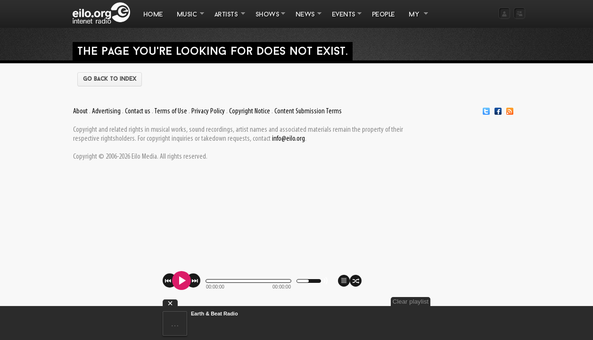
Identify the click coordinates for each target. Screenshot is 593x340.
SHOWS (266, 19)
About (80, 111)
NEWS (304, 19)
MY (415, 19)
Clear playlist (503, 301)
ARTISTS (226, 19)
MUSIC (187, 19)
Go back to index (109, 79)
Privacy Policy (208, 111)
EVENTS (343, 19)
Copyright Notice (249, 111)
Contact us (137, 111)
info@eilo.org (288, 139)
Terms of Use (170, 111)
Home (153, 14)
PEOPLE (383, 14)
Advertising (106, 111)
